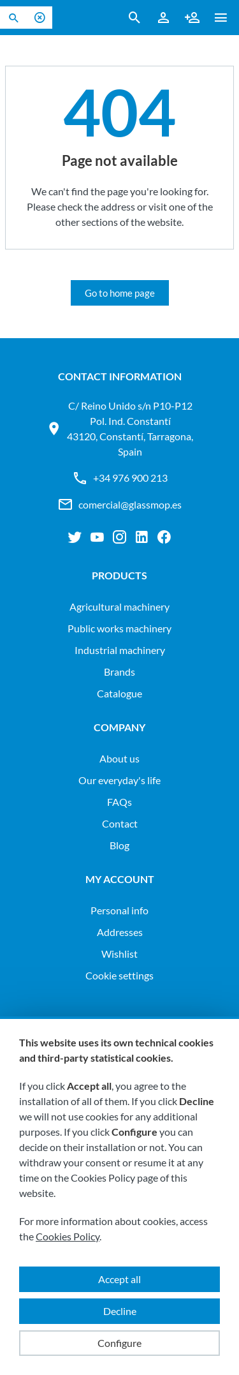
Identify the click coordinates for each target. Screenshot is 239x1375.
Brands (119, 671)
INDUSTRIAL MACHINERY (120, 650)
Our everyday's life (119, 780)
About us (119, 758)
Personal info (119, 910)
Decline (119, 1311)
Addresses (120, 932)
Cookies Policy (67, 1236)
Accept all (119, 1279)
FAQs (119, 802)
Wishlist (119, 954)
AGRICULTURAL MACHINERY (119, 606)
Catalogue (119, 693)
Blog (119, 845)
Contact (120, 823)
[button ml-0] (221, 20)
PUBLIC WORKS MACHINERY (119, 628)
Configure (119, 1343)
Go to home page (120, 293)
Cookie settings (119, 975)
